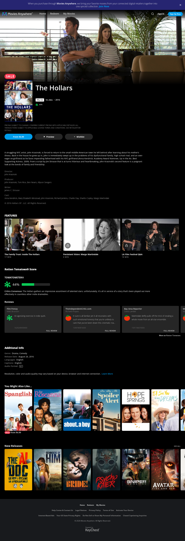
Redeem (54, 13)
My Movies (69, 13)
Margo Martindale (101, 198)
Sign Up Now (175, 14)
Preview (48, 136)
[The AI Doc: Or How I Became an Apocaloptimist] (18, 470)
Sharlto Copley (86, 198)
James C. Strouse (12, 190)
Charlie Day (74, 198)
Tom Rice (22, 182)
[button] (33, 235)
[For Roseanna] (48, 410)
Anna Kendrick (11, 198)
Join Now (104, 6)
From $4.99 (18, 136)
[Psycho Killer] (106, 470)
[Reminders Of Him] (48, 470)
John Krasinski (11, 174)
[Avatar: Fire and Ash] (165, 470)
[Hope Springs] (136, 410)
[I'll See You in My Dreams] (165, 410)
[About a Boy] (77, 410)
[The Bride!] (77, 470)
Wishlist (79, 136)
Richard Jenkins (61, 198)
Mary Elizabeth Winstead (29, 198)
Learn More (107, 373)
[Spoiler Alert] (106, 410)
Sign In (161, 13)
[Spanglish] (18, 411)
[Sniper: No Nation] (136, 470)
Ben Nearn (32, 182)
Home (42, 13)
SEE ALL (177, 446)
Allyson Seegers (45, 182)
